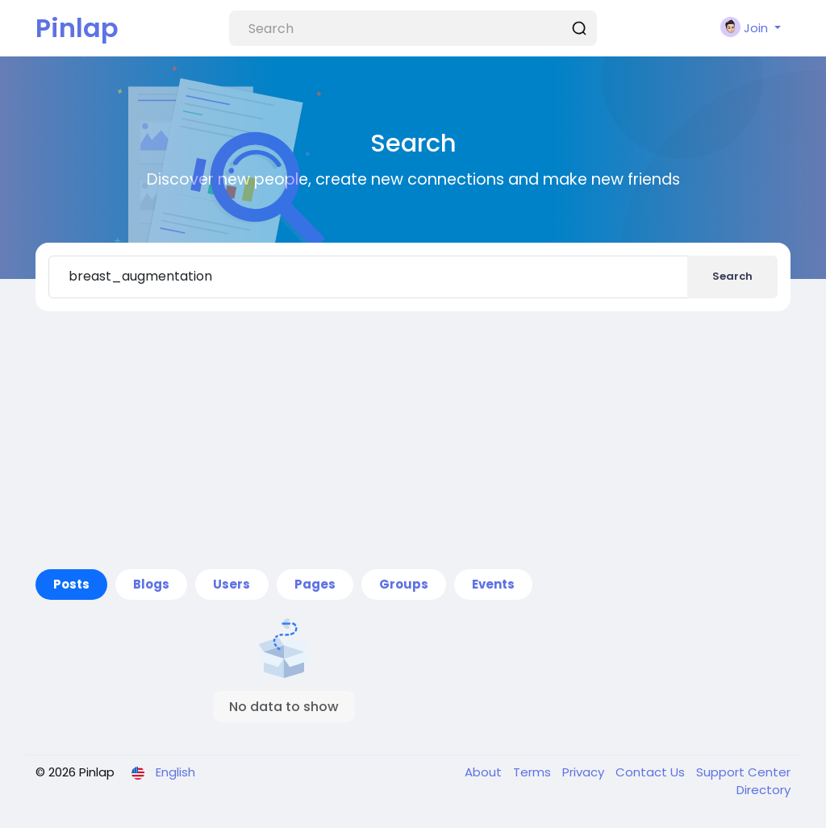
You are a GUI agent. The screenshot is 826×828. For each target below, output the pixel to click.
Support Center (743, 772)
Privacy (584, 772)
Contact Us (651, 772)
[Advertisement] (413, 440)
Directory (763, 789)
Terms (533, 772)
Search (732, 276)
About (485, 772)
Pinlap (77, 28)
